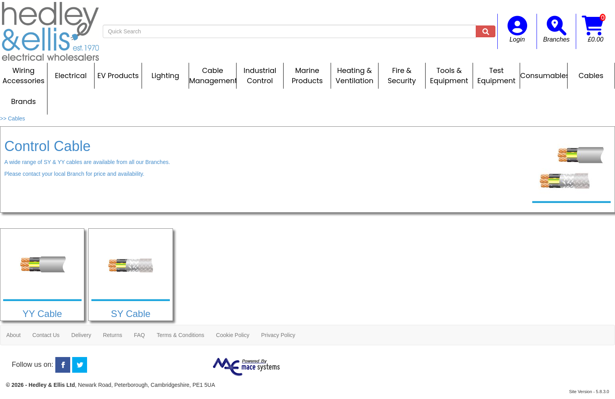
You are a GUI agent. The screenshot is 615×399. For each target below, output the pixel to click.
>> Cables (12, 118)
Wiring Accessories (23, 76)
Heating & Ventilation (354, 76)
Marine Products (307, 76)
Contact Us (46, 335)
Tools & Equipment (449, 76)
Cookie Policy (232, 335)
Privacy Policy (278, 335)
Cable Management (212, 76)
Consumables (543, 75)
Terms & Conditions (180, 335)
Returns (112, 335)
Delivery (81, 335)
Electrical (71, 75)
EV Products (117, 75)
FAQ (139, 335)
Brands (23, 101)
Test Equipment (496, 76)
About (13, 335)
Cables (591, 75)
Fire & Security (402, 76)
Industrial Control (260, 76)
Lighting (165, 75)
